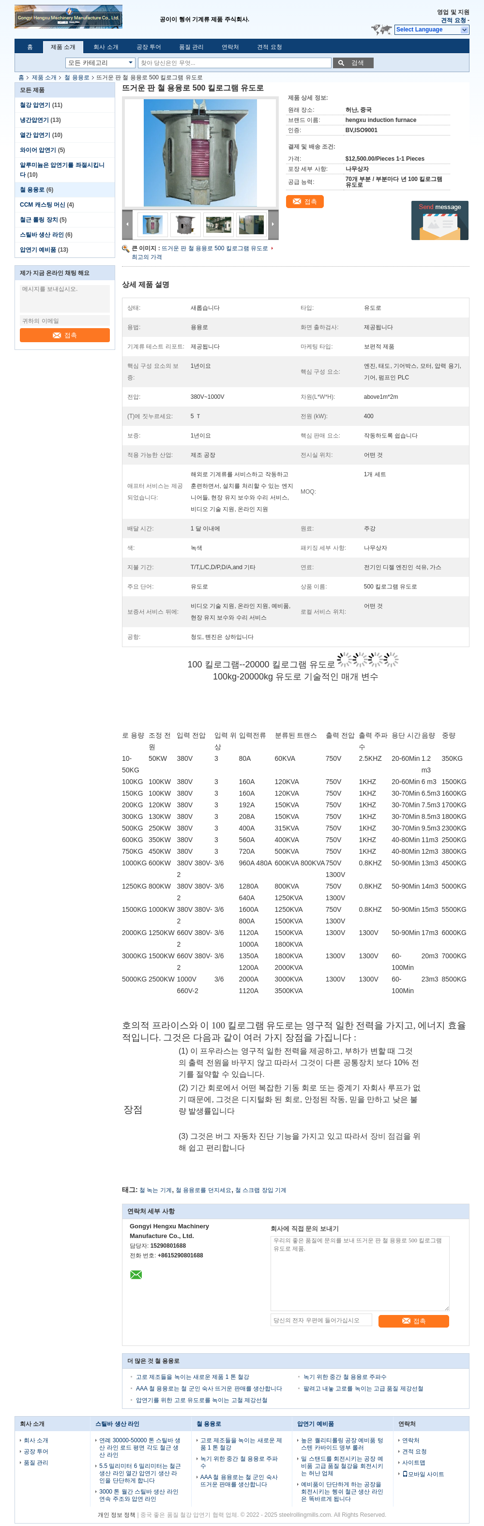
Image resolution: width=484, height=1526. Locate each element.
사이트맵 (413, 1462)
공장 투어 (148, 47)
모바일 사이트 (423, 1474)
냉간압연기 (34, 120)
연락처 (230, 47)
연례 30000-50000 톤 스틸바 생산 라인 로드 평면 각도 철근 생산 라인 (140, 1447)
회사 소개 (105, 47)
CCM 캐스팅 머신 (42, 204)
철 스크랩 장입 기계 (261, 1190)
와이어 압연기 (38, 150)
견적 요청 (453, 20)
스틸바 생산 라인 (42, 234)
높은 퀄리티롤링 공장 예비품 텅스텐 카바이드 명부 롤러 (342, 1444)
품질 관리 (191, 47)
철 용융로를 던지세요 (203, 1190)
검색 (357, 62)
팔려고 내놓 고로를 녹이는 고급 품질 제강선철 (363, 1388)
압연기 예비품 (38, 249)
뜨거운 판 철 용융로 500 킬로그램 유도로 (215, 248)
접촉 (65, 335)
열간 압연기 (35, 135)
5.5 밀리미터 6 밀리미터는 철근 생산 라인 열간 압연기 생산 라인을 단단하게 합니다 (140, 1473)
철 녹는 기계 (155, 1190)
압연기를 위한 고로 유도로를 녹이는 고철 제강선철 (202, 1400)
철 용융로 (76, 77)
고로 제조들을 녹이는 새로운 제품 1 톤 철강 (192, 1377)
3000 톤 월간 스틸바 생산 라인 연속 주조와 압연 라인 (138, 1495)
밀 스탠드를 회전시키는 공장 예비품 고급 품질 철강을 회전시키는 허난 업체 (342, 1466)
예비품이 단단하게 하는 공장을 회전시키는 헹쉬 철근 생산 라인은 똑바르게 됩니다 (342, 1491)
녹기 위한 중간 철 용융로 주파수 (345, 1377)
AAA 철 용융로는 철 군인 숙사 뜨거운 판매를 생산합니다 (209, 1388)
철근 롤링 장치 (39, 219)
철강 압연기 (35, 105)
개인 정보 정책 (117, 1514)
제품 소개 (63, 47)
